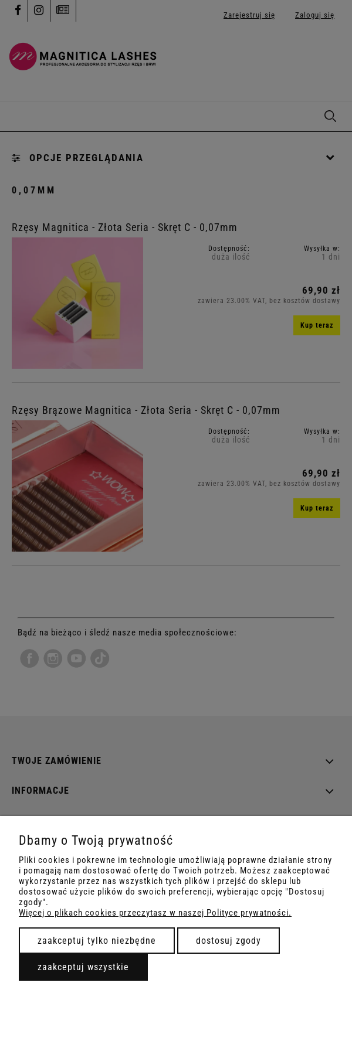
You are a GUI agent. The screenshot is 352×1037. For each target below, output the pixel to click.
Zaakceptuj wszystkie (83, 967)
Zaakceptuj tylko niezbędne (97, 940)
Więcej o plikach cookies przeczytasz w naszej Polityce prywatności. (155, 912)
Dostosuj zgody (228, 940)
